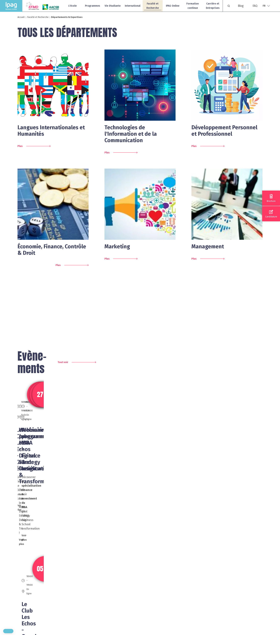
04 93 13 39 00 (119, 590)
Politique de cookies (226, 597)
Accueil (21, 17)
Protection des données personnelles (237, 605)
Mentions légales (224, 575)
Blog (241, 6)
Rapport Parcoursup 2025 (229, 613)
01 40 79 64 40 (54, 590)
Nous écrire (170, 612)
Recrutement (221, 590)
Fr (264, 5)
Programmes (92, 5)
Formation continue (192, 5)
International (132, 5)
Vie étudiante (113, 5)
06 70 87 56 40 (54, 612)
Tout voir (63, 362)
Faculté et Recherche (152, 5)
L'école (72, 5)
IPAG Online (172, 5)
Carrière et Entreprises (212, 5)
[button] (8, 631)
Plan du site (220, 582)
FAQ (254, 6)
